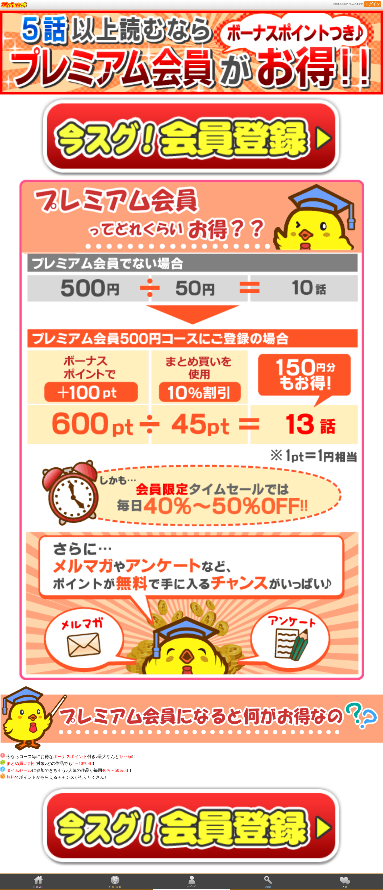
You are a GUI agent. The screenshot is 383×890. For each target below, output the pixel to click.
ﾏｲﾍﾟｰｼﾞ (191, 886)
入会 (344, 886)
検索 (268, 886)
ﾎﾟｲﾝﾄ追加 (115, 886)
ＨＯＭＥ (38, 886)
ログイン (372, 4)
